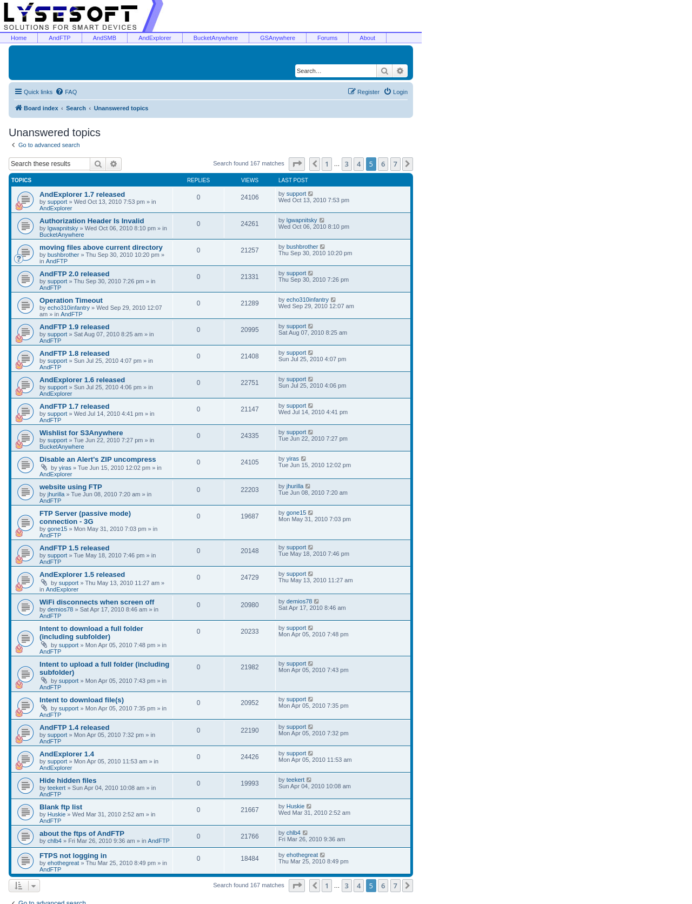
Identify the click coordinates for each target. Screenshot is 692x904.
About (367, 38)
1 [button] (327, 164)
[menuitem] (66, 91)
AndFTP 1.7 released (74, 406)
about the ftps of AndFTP (81, 833)
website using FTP (70, 487)
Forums (327, 38)
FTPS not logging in (73, 856)
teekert (57, 788)
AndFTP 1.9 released (74, 327)
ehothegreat (63, 863)
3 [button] (347, 164)
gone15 (58, 529)
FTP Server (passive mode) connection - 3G (85, 517)
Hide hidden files (68, 780)
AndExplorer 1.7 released (82, 194)
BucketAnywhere (216, 38)
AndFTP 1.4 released (74, 727)
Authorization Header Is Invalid (91, 221)
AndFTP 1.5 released (74, 548)
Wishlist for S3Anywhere (81, 433)
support (58, 201)
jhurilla (56, 494)
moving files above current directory (101, 247)
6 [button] (383, 164)
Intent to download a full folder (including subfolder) (91, 632)
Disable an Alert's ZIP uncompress (97, 459)
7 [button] (395, 164)
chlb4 (55, 840)
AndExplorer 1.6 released (82, 380)
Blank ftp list (60, 807)
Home (18, 38)
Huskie (57, 814)
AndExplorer (154, 38)
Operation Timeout (71, 300)
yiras (65, 467)
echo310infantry (69, 307)
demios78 (61, 609)
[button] (297, 163)
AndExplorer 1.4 (66, 754)
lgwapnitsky (63, 228)
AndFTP (59, 38)
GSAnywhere (277, 38)
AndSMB (104, 38)
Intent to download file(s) (81, 700)
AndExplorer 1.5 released (82, 574)
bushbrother (63, 254)
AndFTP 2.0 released (74, 274)
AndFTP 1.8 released (74, 353)
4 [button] (359, 164)
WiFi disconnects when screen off (96, 602)
